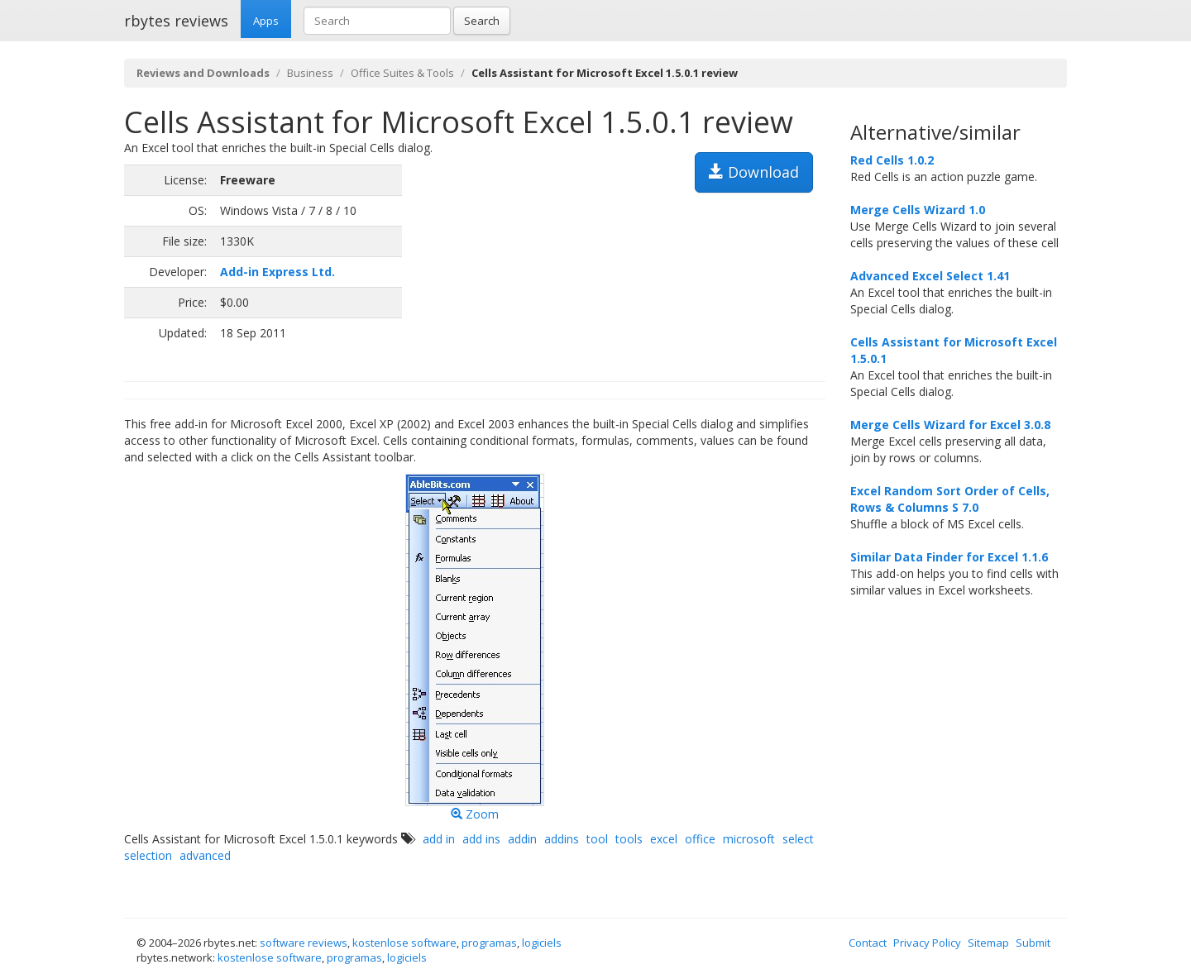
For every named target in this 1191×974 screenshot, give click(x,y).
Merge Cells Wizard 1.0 (917, 209)
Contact (868, 942)
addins (561, 839)
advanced (205, 855)
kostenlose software (404, 942)
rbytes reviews (176, 21)
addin (522, 839)
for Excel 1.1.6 (949, 557)
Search (482, 20)
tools (629, 839)
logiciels (542, 942)
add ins (481, 839)
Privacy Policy (927, 942)
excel (663, 839)
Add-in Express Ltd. (277, 271)
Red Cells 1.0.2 (892, 160)
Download (754, 172)
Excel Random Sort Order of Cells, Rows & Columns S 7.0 (950, 499)
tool (597, 839)
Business (310, 72)
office (700, 839)
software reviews (303, 942)
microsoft (749, 839)
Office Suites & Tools (402, 72)
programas (489, 942)
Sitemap (988, 942)
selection (148, 855)
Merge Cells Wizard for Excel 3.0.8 (950, 424)
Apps (266, 20)
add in (439, 839)
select (798, 839)
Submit (1033, 942)
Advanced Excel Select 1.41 (930, 276)
